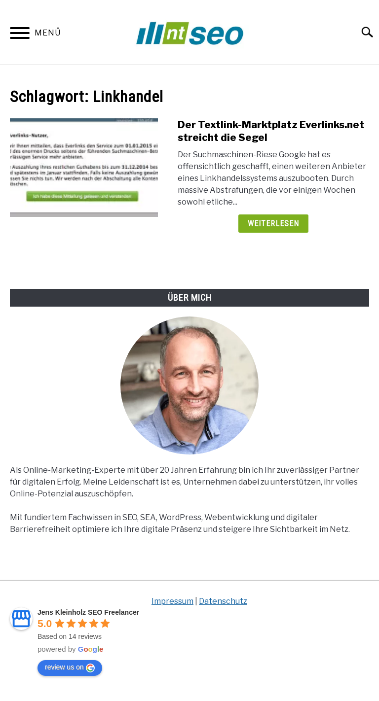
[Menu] (19, 34)
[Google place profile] (88, 612)
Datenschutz (223, 601)
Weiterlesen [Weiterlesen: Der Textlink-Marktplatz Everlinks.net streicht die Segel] (273, 223)
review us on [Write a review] (70, 667)
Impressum (172, 601)
